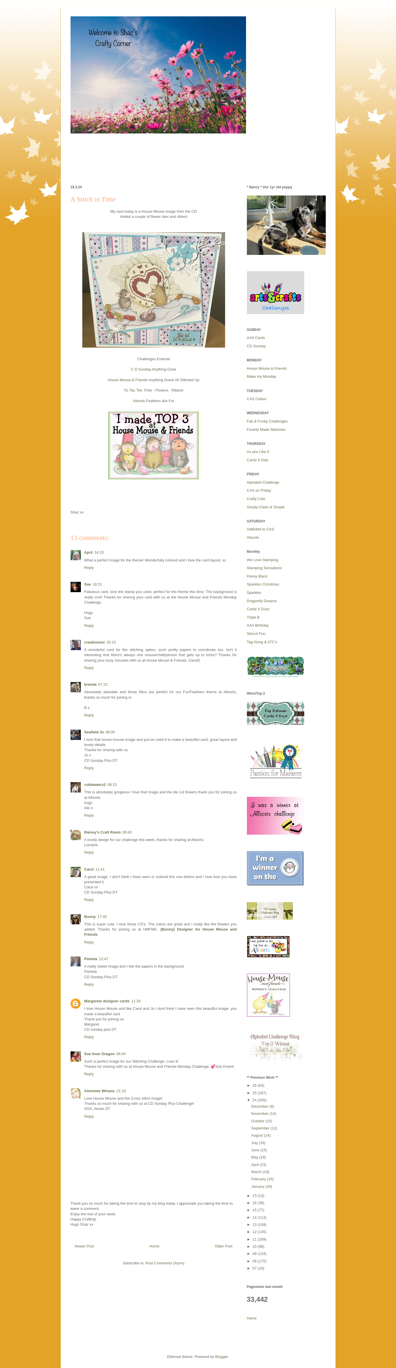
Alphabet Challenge (263, 482)
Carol (89, 869)
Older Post (223, 1246)
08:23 (112, 784)
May (255, 1157)
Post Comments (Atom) (165, 1263)
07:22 (103, 684)
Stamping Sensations (264, 568)
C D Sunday (141, 369)
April (88, 552)
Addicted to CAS (260, 529)
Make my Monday (261, 376)
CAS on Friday (259, 490)
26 (255, 1085)
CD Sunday (256, 346)
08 (255, 1261)
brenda (90, 684)
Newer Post (84, 1246)
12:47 (103, 959)
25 (255, 1093)
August (257, 1135)
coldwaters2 (95, 784)
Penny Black (257, 576)
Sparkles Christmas (263, 584)
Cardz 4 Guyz (258, 609)
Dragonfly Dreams (262, 601)
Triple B (253, 617)
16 (255, 1203)
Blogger (221, 1357)
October (258, 1121)
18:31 (97, 584)
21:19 (121, 1091)
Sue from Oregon (99, 1054)
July (255, 1143)
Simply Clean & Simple (266, 507)
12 (255, 1232)
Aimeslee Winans (99, 1091)
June (255, 1150)
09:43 (127, 832)
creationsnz (94, 642)
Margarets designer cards (107, 1001)
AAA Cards (256, 338)
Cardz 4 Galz (258, 460)
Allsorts (139, 401)
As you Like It (258, 451)
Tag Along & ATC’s (262, 642)
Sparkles (254, 592)
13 (255, 1224)
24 (255, 1100)
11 (255, 1239)
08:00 (110, 732)
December (260, 1106)
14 (255, 1217)
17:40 (102, 916)
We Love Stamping (262, 560)
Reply (89, 567)
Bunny (90, 916)
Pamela (90, 959)
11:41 (100, 869)
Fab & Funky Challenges (267, 421)
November (260, 1113)
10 (255, 1246)
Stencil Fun (256, 633)
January (258, 1186)
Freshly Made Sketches (266, 429)
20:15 (111, 642)
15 (255, 1210)
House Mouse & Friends (128, 380)
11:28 (136, 1001)
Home (154, 1246)
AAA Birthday (258, 625)
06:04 (121, 1054)
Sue (87, 584)
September (260, 1128)
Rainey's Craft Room (102, 832)
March (257, 1172)
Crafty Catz (256, 499)
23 (255, 1195)
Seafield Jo (94, 732)
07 (255, 1268)
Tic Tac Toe (133, 390)
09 (255, 1253)
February (259, 1179)
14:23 (99, 552)
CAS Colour (257, 399)
